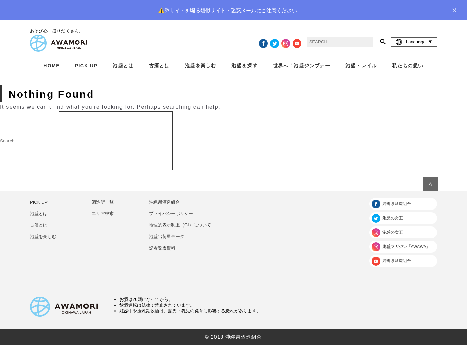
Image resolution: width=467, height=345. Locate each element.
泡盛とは (123, 65)
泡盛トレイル (361, 65)
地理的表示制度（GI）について (180, 225)
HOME (51, 65)
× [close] (454, 10)
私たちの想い (407, 65)
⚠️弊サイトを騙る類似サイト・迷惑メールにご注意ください (227, 10)
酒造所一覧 (103, 202)
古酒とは (159, 65)
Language (414, 41)
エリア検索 (103, 213)
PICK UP (86, 65)
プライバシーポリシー (171, 213)
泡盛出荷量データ (166, 236)
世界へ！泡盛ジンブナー (301, 65)
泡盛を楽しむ (200, 65)
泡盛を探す (244, 65)
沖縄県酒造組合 (164, 202)
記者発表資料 (162, 248)
